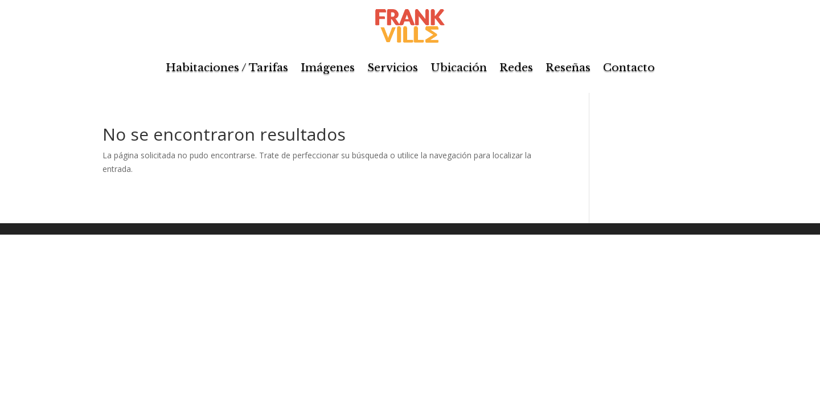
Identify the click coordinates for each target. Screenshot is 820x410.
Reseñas (568, 67)
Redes (516, 67)
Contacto (629, 67)
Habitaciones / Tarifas (227, 67)
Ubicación (458, 67)
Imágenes (328, 67)
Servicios (392, 67)
